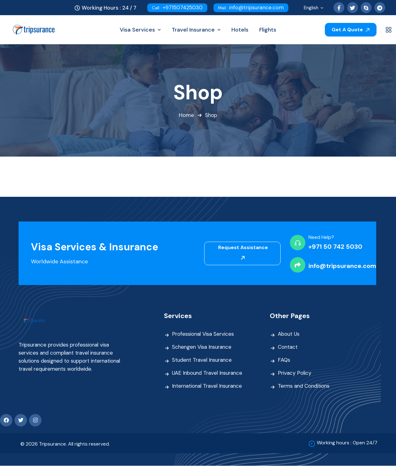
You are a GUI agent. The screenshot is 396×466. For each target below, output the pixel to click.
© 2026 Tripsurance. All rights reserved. (65, 444)
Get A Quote (350, 29)
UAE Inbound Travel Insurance (208, 373)
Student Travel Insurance (203, 360)
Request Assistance (243, 252)
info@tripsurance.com (251, 7)
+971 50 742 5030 (335, 247)
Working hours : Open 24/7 (347, 442)
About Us (289, 334)
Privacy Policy (295, 373)
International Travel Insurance (208, 386)
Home (186, 115)
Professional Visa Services (203, 334)
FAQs (284, 360)
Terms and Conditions (304, 386)
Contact (288, 347)
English (314, 8)
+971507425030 (177, 7)
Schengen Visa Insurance (202, 347)
